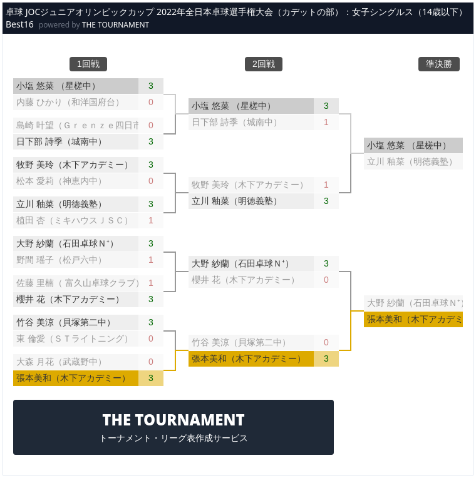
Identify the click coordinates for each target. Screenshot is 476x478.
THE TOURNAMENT (116, 24)
